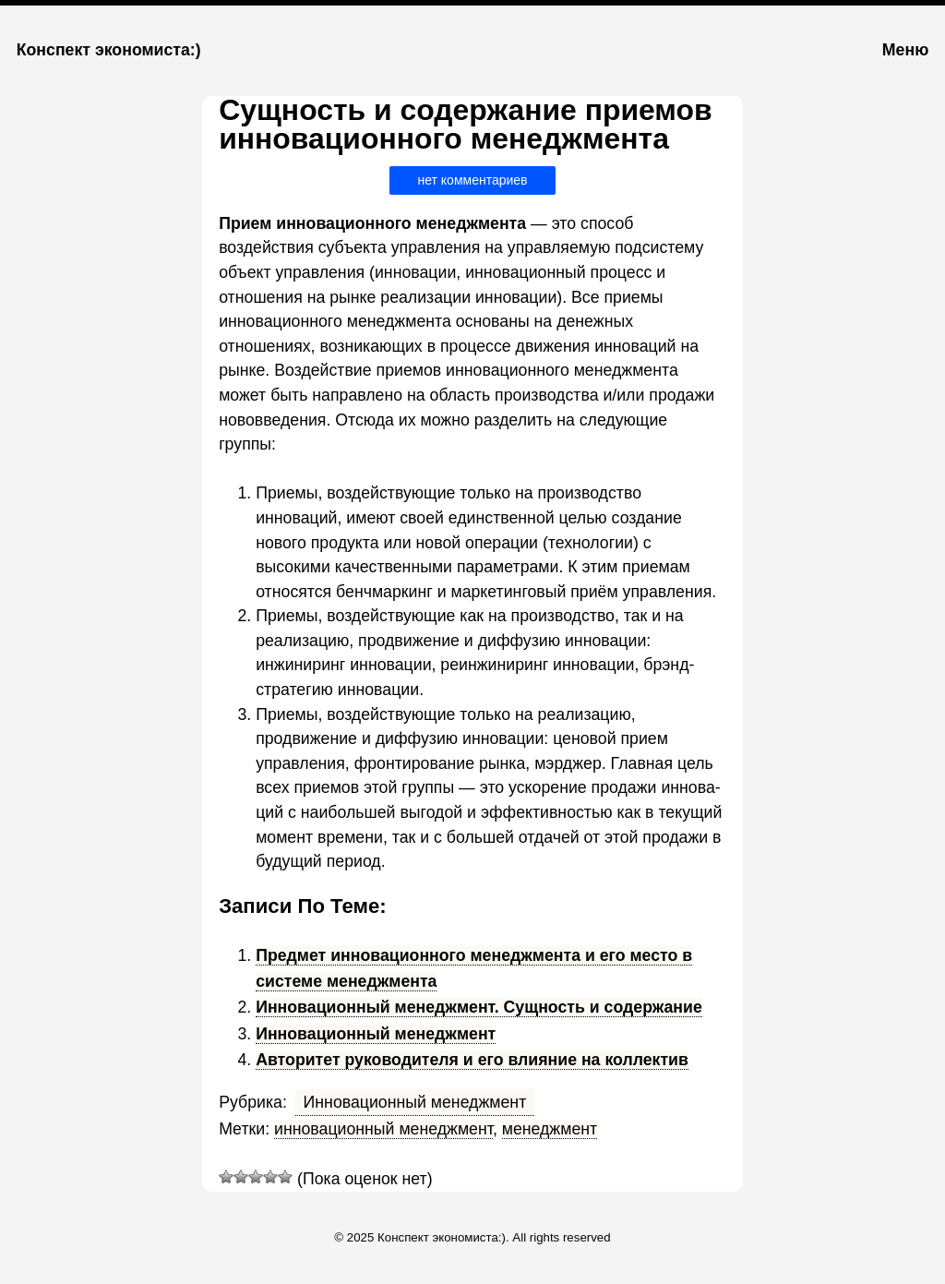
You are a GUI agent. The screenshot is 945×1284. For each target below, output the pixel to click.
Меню (905, 50)
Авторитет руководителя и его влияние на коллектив (472, 1059)
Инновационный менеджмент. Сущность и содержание (479, 1007)
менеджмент (549, 1129)
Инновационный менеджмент (376, 1034)
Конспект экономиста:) (109, 50)
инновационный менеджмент (383, 1129)
